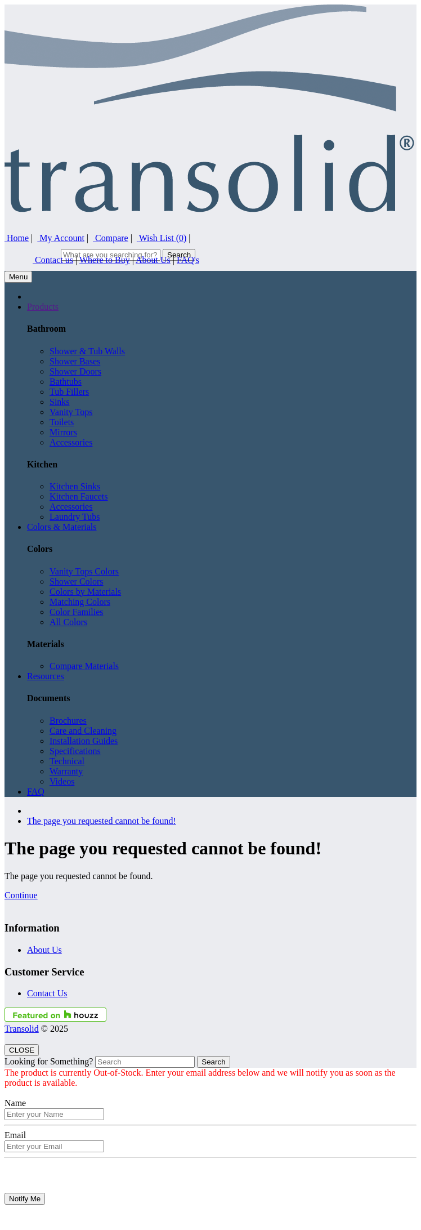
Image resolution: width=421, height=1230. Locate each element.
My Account (60, 238)
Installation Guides (84, 741)
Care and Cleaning (83, 731)
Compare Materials (84, 666)
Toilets (62, 422)
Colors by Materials (85, 591)
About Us (153, 260)
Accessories (71, 442)
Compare (110, 238)
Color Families (77, 612)
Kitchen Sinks (75, 486)
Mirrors (63, 432)
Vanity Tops (71, 412)
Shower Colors (77, 581)
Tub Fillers (69, 391)
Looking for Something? (49, 1061)
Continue (21, 895)
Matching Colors (80, 602)
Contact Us (47, 993)
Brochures (68, 720)
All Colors (68, 622)
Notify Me (25, 1199)
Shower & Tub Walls (87, 351)
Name (15, 1103)
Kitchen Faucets (79, 496)
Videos (62, 781)
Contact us (53, 260)
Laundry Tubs (75, 517)
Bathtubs (66, 381)
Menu (18, 277)
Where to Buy (104, 260)
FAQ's (188, 260)
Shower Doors (75, 371)
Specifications (75, 751)
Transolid (22, 1028)
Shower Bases (75, 361)
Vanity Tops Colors (84, 571)
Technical (67, 761)
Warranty (66, 771)
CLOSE (21, 1050)
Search (213, 1062)
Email (15, 1135)
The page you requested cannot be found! (101, 821)
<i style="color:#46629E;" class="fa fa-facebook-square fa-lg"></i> (379, 13)
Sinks (60, 402)
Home (17, 238)
